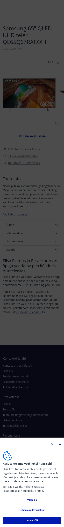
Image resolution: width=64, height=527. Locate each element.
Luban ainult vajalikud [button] (32, 510)
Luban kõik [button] (32, 520)
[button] (54, 444)
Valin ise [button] (32, 500)
